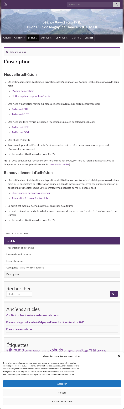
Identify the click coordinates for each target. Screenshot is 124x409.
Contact (89, 37)
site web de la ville (59, 164)
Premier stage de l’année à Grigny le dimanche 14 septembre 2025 (45, 322)
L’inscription (12, 274)
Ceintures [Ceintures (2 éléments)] (30, 350)
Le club (32, 37)
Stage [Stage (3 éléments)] (84, 350)
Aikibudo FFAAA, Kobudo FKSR (62, 21)
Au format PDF (20, 108)
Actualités (19, 37)
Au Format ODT (20, 132)
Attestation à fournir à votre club (30, 198)
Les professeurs (14, 261)
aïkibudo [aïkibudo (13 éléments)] (15, 349)
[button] (119, 356)
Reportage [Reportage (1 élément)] (71, 351)
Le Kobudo (62, 37)
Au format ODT (20, 114)
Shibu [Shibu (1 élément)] (78, 351)
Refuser (62, 392)
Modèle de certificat (23, 90)
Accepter (62, 383)
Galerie (76, 37)
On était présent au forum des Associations (32, 315)
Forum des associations (20, 329)
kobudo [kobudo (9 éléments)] (56, 349)
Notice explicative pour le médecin (31, 95)
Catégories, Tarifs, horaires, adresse (25, 267)
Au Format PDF (20, 126)
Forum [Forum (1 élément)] (38, 351)
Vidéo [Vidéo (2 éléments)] (103, 350)
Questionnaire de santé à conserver (31, 192)
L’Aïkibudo (46, 37)
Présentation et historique (20, 247)
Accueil (7, 37)
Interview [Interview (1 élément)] (45, 351)
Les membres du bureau (18, 254)
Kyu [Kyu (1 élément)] (65, 351)
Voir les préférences (62, 401)
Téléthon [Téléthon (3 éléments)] (94, 350)
